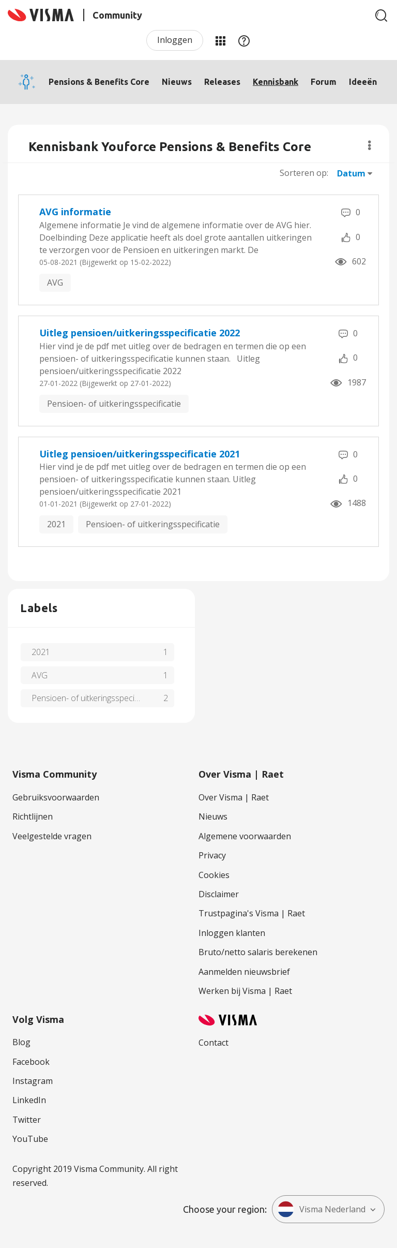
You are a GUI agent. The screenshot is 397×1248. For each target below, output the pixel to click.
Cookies (214, 875)
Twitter (26, 1119)
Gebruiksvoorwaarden (55, 797)
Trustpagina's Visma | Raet (251, 913)
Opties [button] (369, 145)
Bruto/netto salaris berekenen (257, 952)
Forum (324, 81)
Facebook (31, 1061)
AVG (55, 282)
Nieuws (177, 81)
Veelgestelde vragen (51, 836)
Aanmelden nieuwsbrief (244, 971)
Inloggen (174, 40)
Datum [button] (351, 173)
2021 (56, 524)
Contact (213, 1042)
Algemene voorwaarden (244, 836)
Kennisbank (275, 81)
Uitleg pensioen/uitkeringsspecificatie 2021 (139, 454)
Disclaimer (218, 894)
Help (244, 40)
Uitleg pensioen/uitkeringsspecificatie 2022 (139, 332)
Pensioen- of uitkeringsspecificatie (114, 403)
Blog (21, 1042)
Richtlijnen (32, 816)
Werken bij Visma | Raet (245, 991)
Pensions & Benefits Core (99, 81)
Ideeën (363, 81)
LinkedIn (29, 1100)
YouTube (30, 1139)
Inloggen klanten (231, 933)
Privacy (212, 855)
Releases (222, 81)
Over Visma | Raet (233, 797)
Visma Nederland (321, 1209)
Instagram (32, 1081)
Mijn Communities (220, 40)
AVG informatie (75, 211)
